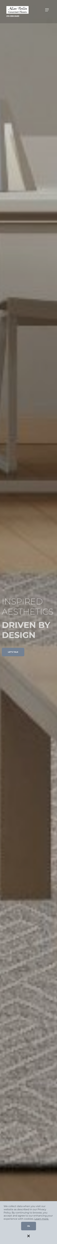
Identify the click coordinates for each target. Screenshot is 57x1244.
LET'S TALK (13, 652)
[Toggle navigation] (47, 9)
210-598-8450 (12, 16)
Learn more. (41, 1218)
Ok (28, 1226)
